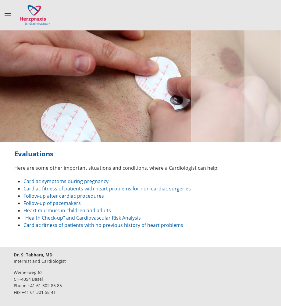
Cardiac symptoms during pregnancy (65, 181)
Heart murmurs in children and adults (67, 210)
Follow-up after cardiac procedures (63, 196)
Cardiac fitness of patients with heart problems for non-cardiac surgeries (107, 188)
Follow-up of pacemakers (52, 203)
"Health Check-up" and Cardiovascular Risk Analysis (82, 217)
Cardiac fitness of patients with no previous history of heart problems (103, 225)
